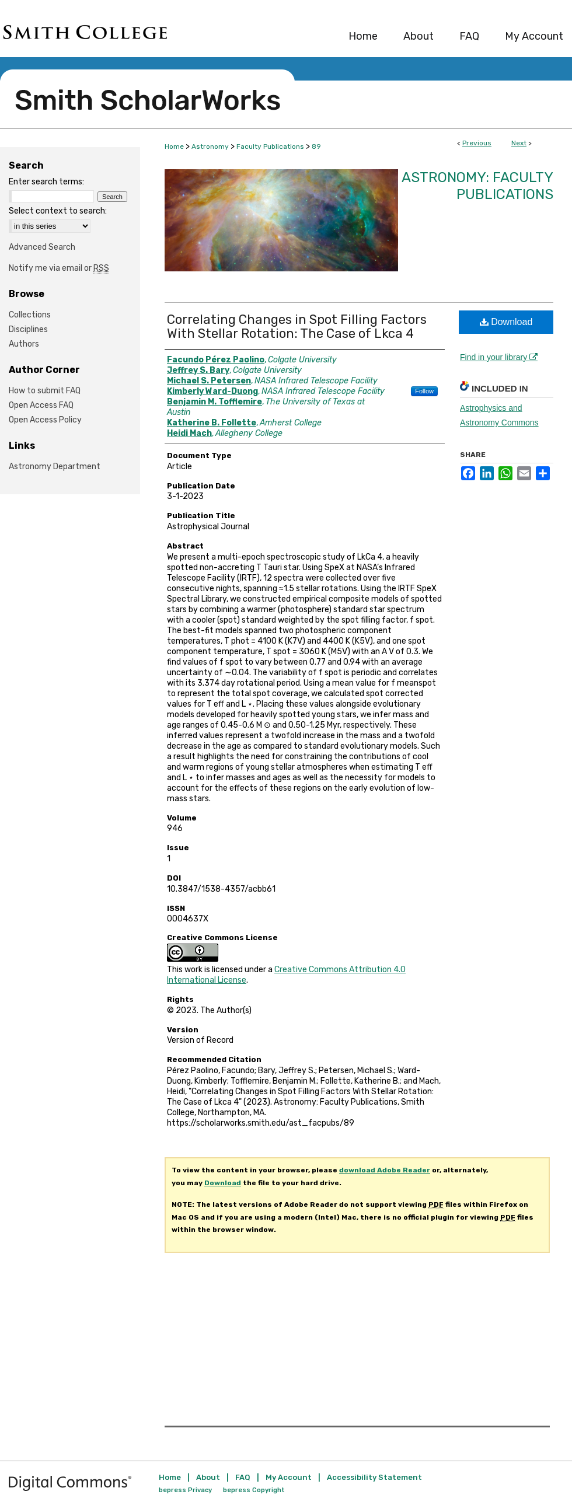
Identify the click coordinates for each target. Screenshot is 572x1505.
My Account (289, 1477)
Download (506, 322)
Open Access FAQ (41, 405)
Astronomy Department (54, 467)
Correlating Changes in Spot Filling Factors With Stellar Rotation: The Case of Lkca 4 (297, 326)
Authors (24, 344)
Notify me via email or (59, 268)
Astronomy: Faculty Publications (477, 185)
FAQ (242, 1477)
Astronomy (210, 146)
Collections (30, 315)
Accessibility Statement (374, 1477)
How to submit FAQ (45, 391)
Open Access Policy (45, 420)
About (208, 1477)
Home (174, 146)
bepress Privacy (185, 1490)
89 (316, 146)
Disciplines (28, 329)
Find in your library (499, 357)
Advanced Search (42, 247)
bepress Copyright (254, 1490)
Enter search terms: (46, 182)
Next (518, 143)
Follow (424, 390)
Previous (476, 143)
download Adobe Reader (384, 1170)
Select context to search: (58, 211)
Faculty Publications (270, 146)
